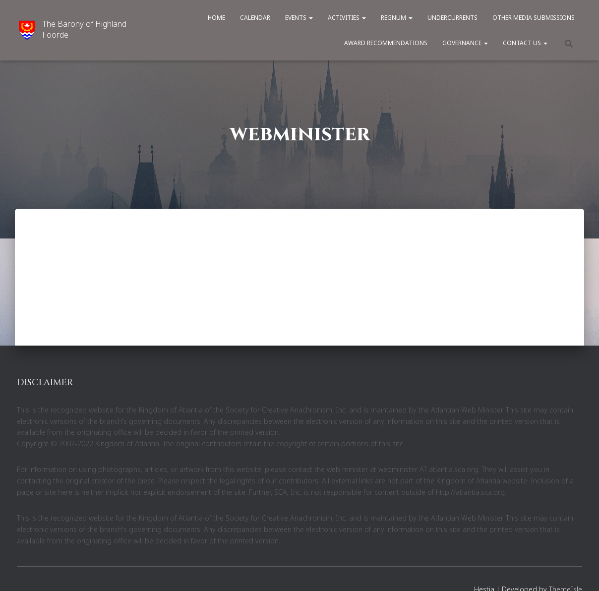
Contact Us (525, 43)
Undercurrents (452, 17)
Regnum (397, 17)
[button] (310, 17)
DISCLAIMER (45, 382)
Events (299, 17)
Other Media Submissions (533, 17)
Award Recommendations (385, 43)
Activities (347, 17)
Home (216, 17)
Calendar (255, 17)
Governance (465, 43)
